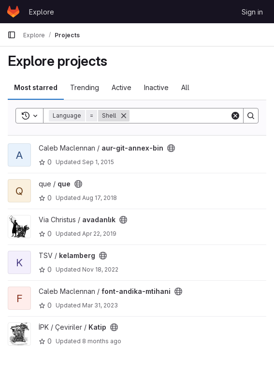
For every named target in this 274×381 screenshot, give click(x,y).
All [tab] (185, 87)
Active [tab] (121, 87)
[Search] (189, 116)
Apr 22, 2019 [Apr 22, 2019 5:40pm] (99, 233)
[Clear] (235, 116)
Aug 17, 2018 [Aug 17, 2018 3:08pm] (99, 197)
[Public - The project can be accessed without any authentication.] (171, 148)
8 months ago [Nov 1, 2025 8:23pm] (101, 341)
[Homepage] (13, 11)
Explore (41, 12)
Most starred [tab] (36, 87)
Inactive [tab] (156, 87)
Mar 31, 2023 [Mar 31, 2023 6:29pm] (100, 305)
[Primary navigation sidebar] (11, 35)
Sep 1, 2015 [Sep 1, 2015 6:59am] (98, 162)
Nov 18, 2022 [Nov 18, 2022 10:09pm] (100, 269)
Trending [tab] (84, 87)
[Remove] (124, 116)
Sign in (252, 12)
